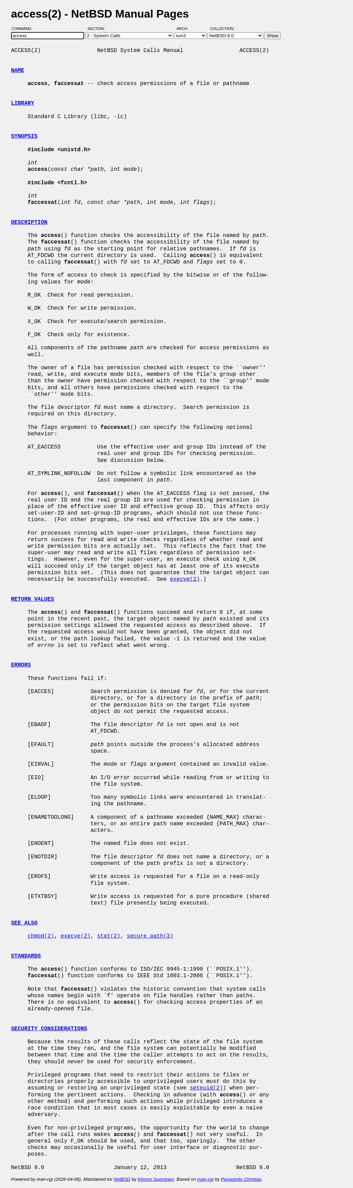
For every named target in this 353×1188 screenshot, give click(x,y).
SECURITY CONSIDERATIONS (49, 1029)
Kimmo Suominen (156, 1179)
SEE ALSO (24, 923)
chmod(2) (41, 936)
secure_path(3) (150, 936)
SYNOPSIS (24, 136)
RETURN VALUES (32, 599)
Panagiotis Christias (241, 1179)
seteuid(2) (206, 1088)
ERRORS (21, 665)
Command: (24, 29)
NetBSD (122, 1179)
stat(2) (108, 936)
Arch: (185, 29)
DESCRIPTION (29, 222)
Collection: (222, 29)
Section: (98, 29)
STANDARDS (26, 956)
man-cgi (205, 1179)
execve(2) (185, 579)
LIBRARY (22, 103)
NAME (17, 70)
